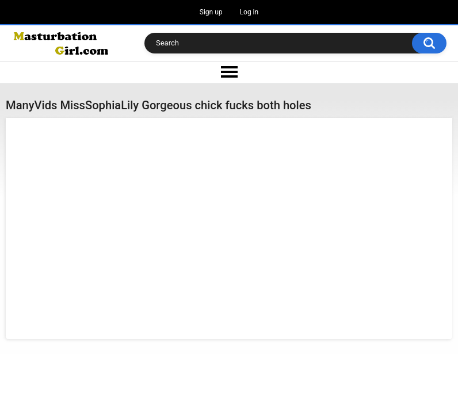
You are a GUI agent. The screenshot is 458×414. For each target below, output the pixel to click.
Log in (249, 12)
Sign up (211, 12)
